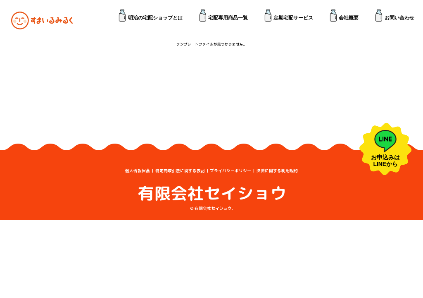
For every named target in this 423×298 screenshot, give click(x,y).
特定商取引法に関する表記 (180, 170)
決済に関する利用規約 (277, 170)
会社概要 (349, 17)
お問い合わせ (399, 17)
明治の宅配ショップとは (155, 17)
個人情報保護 (137, 170)
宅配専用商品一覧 (228, 17)
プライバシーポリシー (230, 170)
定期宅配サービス (293, 17)
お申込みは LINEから (385, 148)
